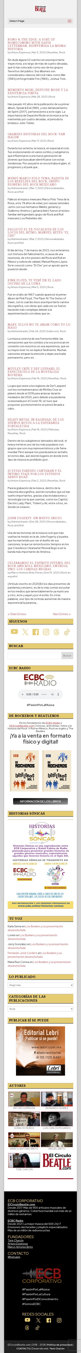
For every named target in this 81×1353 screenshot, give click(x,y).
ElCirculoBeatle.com (21, 1204)
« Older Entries (17, 614)
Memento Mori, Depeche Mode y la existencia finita (38, 91)
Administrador (19, 188)
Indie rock (53, 331)
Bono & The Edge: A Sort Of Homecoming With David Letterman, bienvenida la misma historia (37, 44)
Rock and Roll (16, 191)
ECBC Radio (15, 1221)
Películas (53, 429)
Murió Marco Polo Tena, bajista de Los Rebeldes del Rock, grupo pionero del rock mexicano (38, 181)
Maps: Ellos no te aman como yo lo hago (39, 326)
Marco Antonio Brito (20, 1247)
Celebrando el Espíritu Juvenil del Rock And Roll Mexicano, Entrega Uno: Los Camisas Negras (39, 566)
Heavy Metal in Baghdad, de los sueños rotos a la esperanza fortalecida (36, 423)
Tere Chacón (16, 1240)
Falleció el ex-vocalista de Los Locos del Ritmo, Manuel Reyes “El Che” (38, 232)
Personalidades (54, 188)
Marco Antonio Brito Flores (27, 572)
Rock (62, 52)
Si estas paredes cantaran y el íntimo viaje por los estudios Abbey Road (35, 474)
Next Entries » (62, 614)
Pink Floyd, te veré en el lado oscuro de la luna (34, 281)
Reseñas (52, 52)
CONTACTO (23, 1348)
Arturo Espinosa (20, 52)
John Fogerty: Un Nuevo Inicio (35, 518)
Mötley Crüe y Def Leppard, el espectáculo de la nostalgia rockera (34, 372)
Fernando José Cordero (22, 953)
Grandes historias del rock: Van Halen (36, 135)
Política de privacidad (59, 1344)
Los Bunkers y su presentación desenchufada (35, 955)
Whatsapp (14, 1257)
